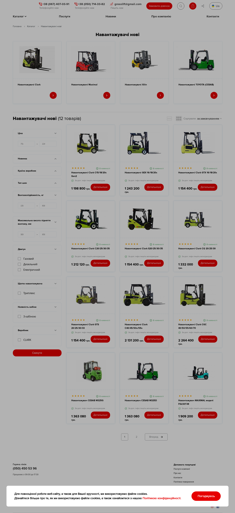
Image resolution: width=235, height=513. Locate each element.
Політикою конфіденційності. (162, 498)
